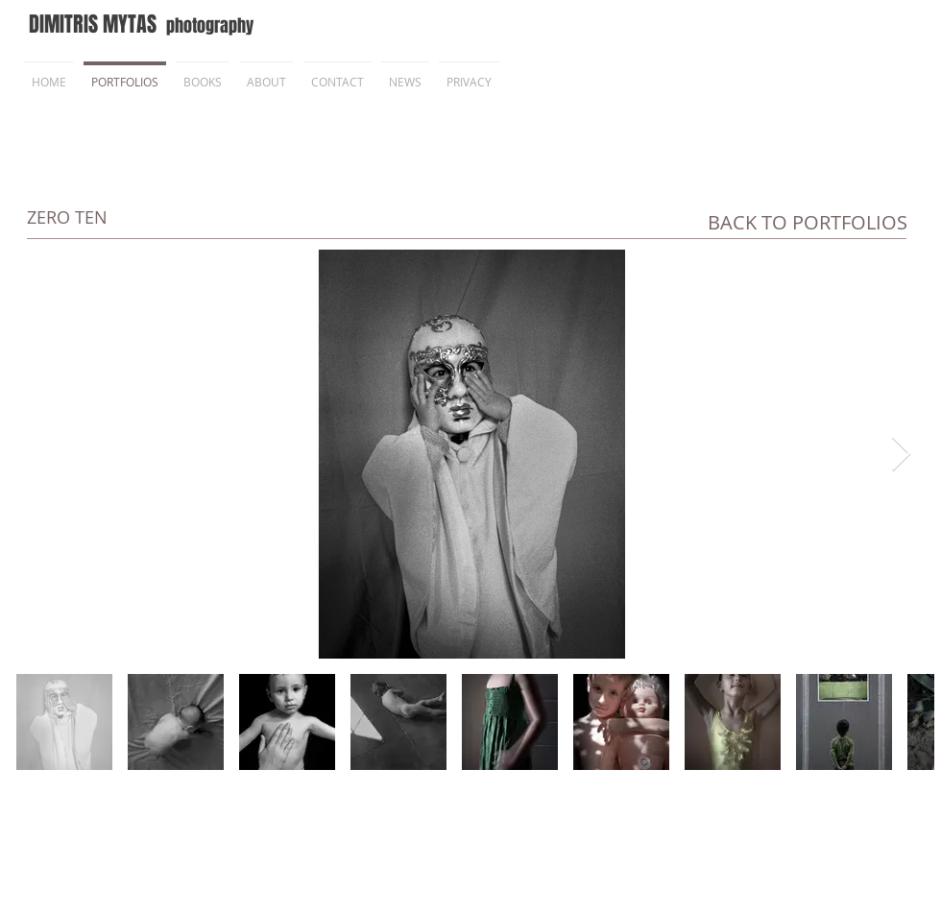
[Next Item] (901, 454)
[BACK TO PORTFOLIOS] (807, 222)
